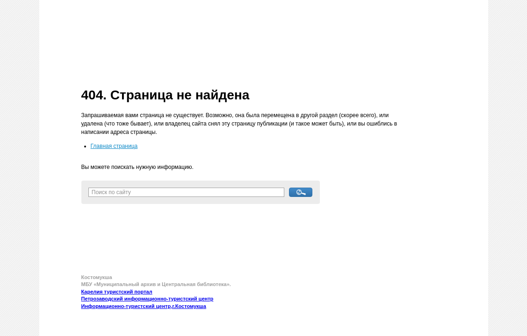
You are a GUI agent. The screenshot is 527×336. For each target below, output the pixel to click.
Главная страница (114, 146)
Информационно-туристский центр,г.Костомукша (143, 306)
